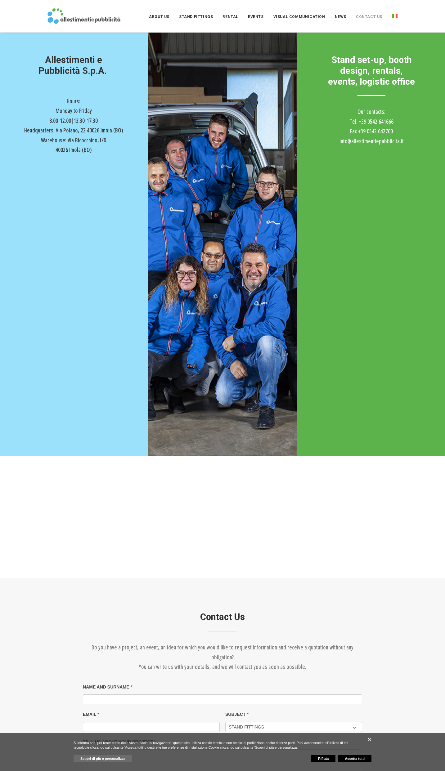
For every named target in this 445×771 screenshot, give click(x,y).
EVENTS (256, 17)
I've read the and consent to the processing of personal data (154, 514)
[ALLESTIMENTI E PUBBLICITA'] (83, 16)
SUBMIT (96, 573)
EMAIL (91, 435)
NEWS (340, 17)
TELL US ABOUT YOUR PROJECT (119, 463)
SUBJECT (237, 435)
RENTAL (230, 17)
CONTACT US (369, 17)
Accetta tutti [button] (355, 758)
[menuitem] (161, 17)
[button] (193, 659)
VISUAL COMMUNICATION (299, 17)
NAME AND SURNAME (107, 407)
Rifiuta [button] (323, 758)
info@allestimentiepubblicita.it (371, 141)
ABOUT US (159, 17)
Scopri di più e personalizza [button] (102, 758)
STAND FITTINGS (196, 17)
